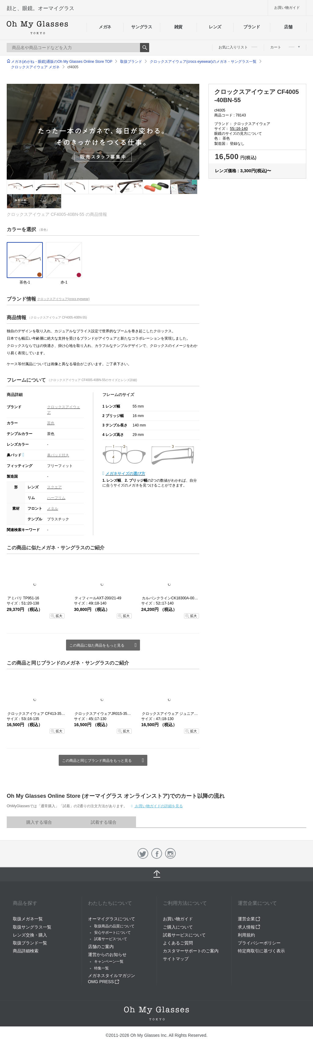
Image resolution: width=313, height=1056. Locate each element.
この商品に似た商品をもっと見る (96, 645)
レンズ (215, 26)
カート (285, 47)
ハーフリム (56, 498)
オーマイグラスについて (111, 918)
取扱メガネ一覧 (28, 918)
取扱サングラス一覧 (32, 927)
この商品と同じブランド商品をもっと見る (97, 760)
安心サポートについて (112, 932)
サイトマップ (176, 958)
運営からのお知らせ (107, 954)
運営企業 (249, 918)
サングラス (141, 26)
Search (144, 47)
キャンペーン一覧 (108, 961)
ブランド (251, 26)
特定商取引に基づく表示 (261, 950)
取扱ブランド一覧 (30, 942)
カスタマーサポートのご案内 (191, 950)
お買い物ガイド (287, 7)
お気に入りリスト (238, 47)
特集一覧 (101, 968)
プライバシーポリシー (259, 942)
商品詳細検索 (26, 950)
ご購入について (178, 927)
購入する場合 (39, 822)
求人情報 (249, 927)
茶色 (50, 423)
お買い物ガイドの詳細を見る (158, 806)
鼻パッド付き (58, 455)
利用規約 (246, 935)
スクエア (54, 487)
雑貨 (178, 26)
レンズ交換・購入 (30, 935)
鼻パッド (15, 455)
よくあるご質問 (178, 942)
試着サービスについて (184, 935)
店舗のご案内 (101, 946)
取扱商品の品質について (114, 926)
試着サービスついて (110, 939)
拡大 (59, 616)
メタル (52, 508)
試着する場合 (103, 822)
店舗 (288, 26)
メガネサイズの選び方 (125, 473)
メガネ (105, 26)
